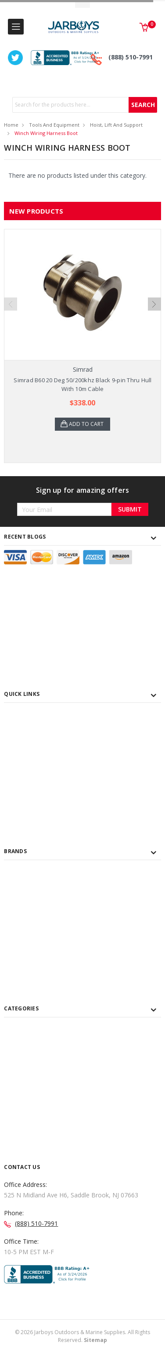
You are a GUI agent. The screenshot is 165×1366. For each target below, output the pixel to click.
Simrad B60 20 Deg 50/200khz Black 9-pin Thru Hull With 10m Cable (82, 384)
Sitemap (95, 1340)
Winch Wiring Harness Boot (46, 133)
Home (11, 124)
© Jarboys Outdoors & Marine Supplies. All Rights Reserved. (82, 1336)
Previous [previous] (10, 304)
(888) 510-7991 (130, 57)
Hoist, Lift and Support (116, 124)
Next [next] (154, 304)
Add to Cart (86, 424)
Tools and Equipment (54, 124)
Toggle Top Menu (82, 4)
